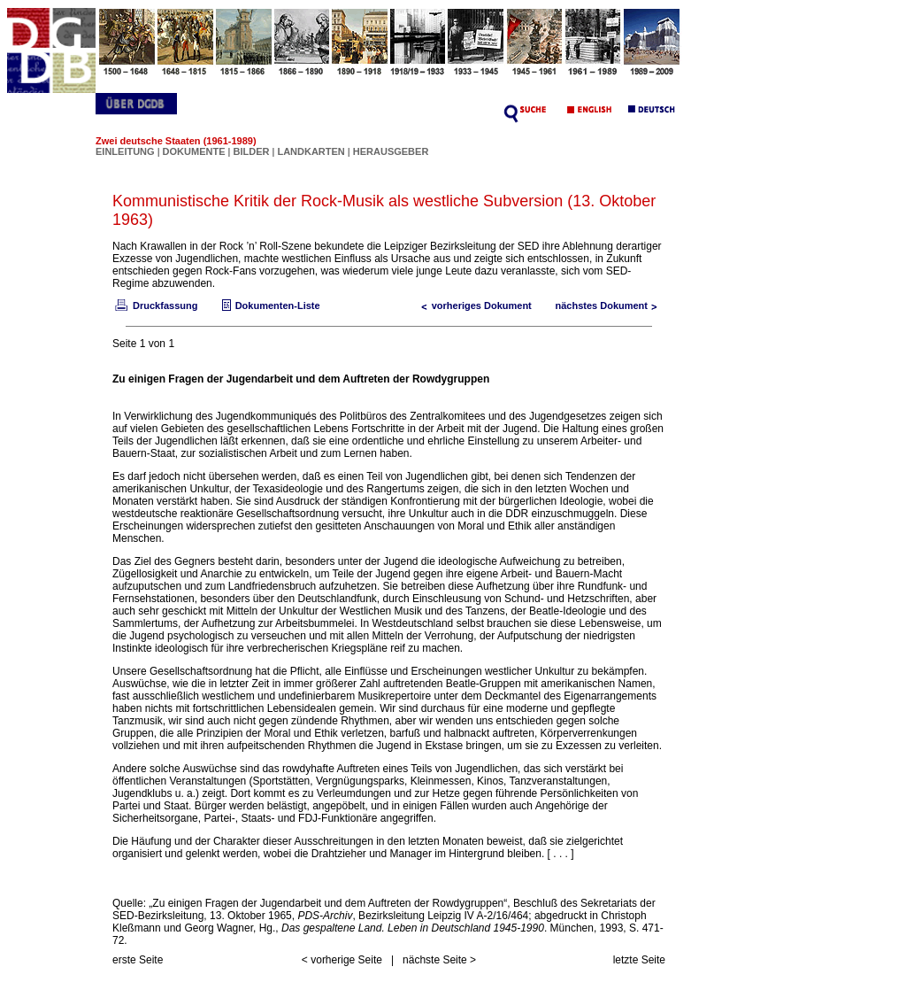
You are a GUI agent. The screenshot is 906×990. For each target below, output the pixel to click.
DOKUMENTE (195, 151)
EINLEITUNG (125, 151)
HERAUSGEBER (391, 151)
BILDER (252, 151)
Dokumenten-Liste (269, 305)
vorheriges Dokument (473, 305)
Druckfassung (154, 305)
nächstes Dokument (610, 305)
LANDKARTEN (312, 151)
